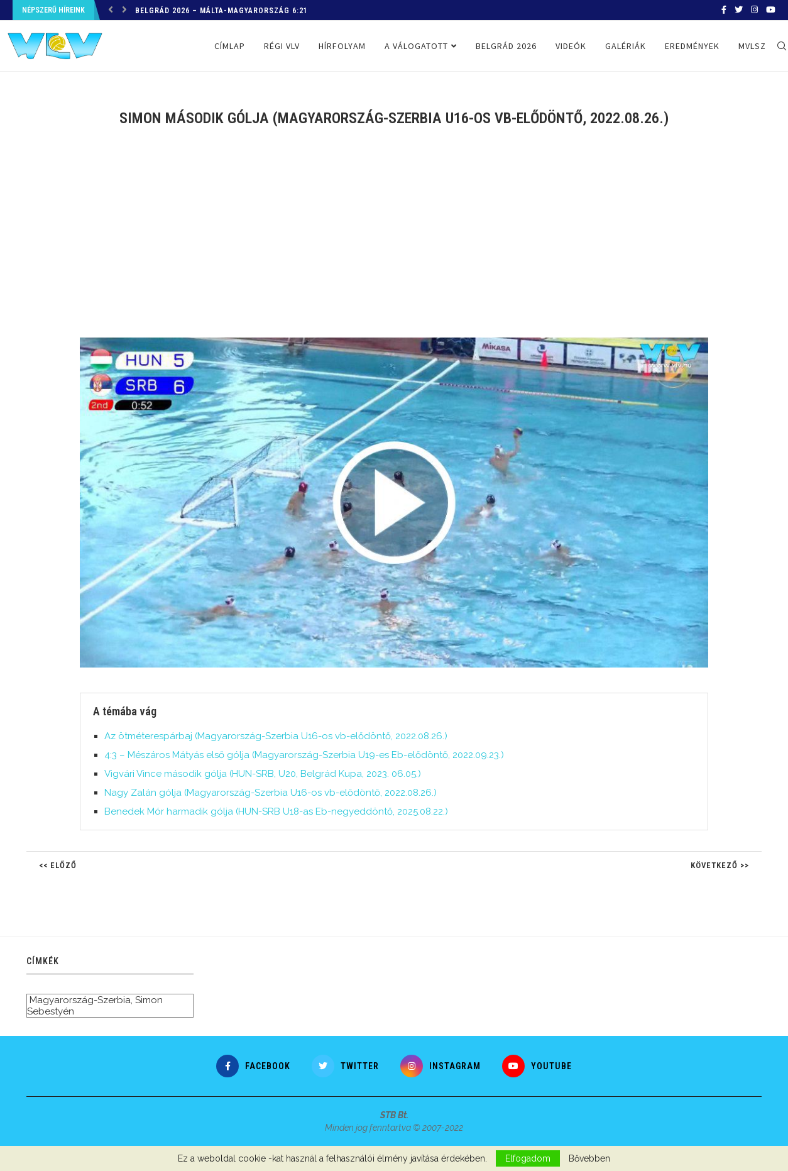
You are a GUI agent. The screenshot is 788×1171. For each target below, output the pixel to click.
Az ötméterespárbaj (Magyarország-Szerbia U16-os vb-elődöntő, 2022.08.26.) (275, 736)
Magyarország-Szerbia (80, 1000)
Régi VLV (282, 46)
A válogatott (416, 46)
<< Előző (58, 865)
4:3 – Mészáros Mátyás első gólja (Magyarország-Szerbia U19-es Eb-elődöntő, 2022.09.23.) (304, 755)
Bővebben (589, 1158)
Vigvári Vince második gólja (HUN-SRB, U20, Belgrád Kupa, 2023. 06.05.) (262, 773)
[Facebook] (723, 10)
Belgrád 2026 (506, 46)
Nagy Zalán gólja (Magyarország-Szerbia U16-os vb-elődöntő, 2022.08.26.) (270, 792)
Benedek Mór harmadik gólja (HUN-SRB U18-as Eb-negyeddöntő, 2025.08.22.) (276, 811)
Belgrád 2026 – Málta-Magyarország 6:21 (221, 10)
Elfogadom (527, 1158)
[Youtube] (770, 10)
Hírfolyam (342, 46)
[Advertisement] (394, 240)
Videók (570, 46)
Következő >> (720, 865)
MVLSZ (752, 46)
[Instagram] (754, 10)
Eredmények (692, 46)
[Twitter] (739, 10)
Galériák (625, 46)
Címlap (229, 46)
